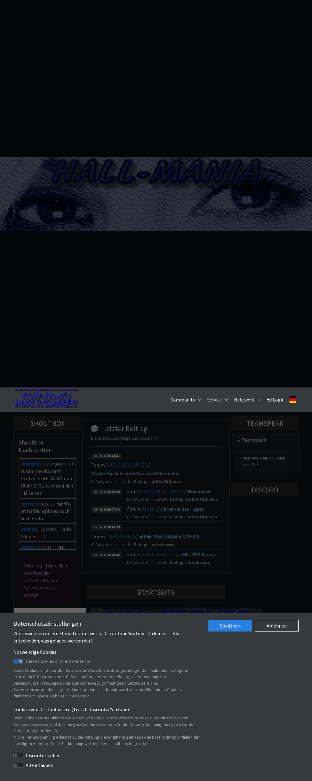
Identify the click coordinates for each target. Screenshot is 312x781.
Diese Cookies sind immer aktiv (58, 661)
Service (218, 399)
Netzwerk (248, 399)
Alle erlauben (39, 765)
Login (276, 399)
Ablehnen (277, 626)
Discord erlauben (43, 755)
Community (186, 399)
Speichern (230, 626)
